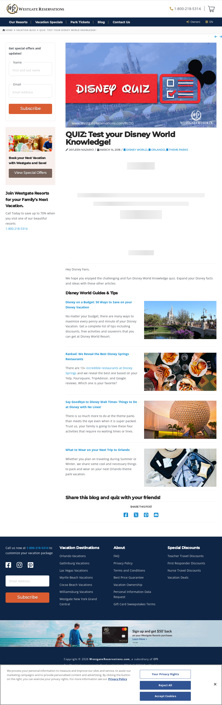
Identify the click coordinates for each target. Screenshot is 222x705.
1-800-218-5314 (185, 8)
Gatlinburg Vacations (74, 563)
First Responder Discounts (186, 563)
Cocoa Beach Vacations (76, 585)
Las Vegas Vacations (74, 570)
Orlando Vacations (73, 556)
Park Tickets (80, 22)
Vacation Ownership (128, 585)
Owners (194, 22)
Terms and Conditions (129, 570)
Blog (101, 22)
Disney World (135, 149)
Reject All (165, 685)
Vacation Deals (178, 577)
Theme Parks (177, 149)
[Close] (215, 684)
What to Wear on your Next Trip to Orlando (98, 450)
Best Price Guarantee (129, 577)
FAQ (116, 556)
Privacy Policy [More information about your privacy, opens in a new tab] (117, 679)
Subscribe (30, 108)
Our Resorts (18, 22)
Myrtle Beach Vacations (76, 577)
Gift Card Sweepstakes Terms (134, 604)
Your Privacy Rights (165, 674)
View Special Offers (30, 173)
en (209, 22)
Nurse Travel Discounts (184, 570)
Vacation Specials (49, 22)
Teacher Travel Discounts (186, 556)
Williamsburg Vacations (76, 592)
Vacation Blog (26, 30)
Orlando (157, 149)
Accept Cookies (165, 696)
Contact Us (121, 22)
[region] (111, 685)
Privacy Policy (123, 563)
